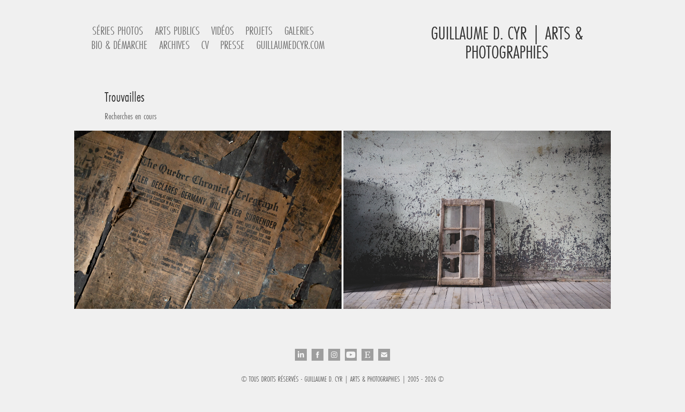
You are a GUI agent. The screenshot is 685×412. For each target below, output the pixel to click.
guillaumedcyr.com (290, 45)
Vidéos (222, 31)
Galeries (299, 31)
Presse (232, 45)
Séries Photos (117, 31)
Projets (259, 31)
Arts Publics (177, 31)
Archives (174, 45)
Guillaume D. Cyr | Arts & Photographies (509, 42)
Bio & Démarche (119, 45)
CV (205, 45)
